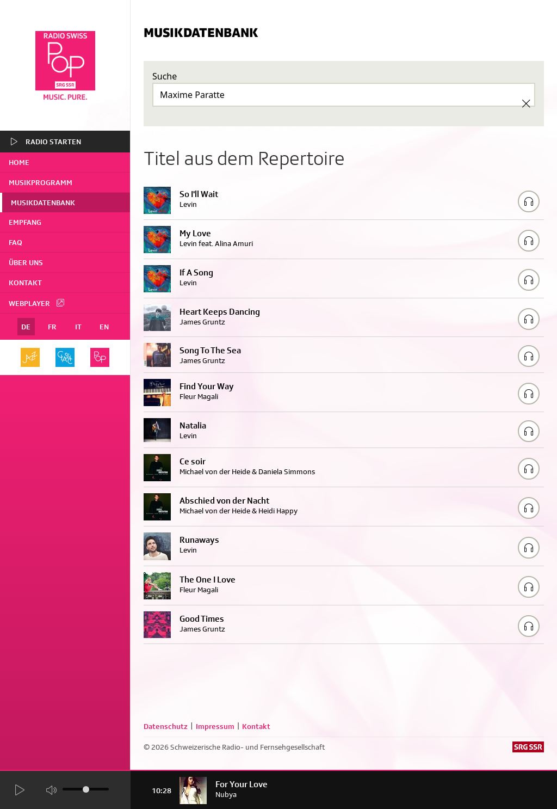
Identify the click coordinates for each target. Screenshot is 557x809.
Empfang (25, 222)
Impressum (215, 726)
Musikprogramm (40, 182)
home (19, 162)
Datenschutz (166, 726)
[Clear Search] (526, 103)
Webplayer (37, 302)
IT (78, 326)
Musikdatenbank (43, 202)
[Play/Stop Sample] (529, 201)
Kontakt (25, 282)
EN (104, 326)
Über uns (26, 262)
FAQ (15, 242)
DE (25, 326)
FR (52, 326)
